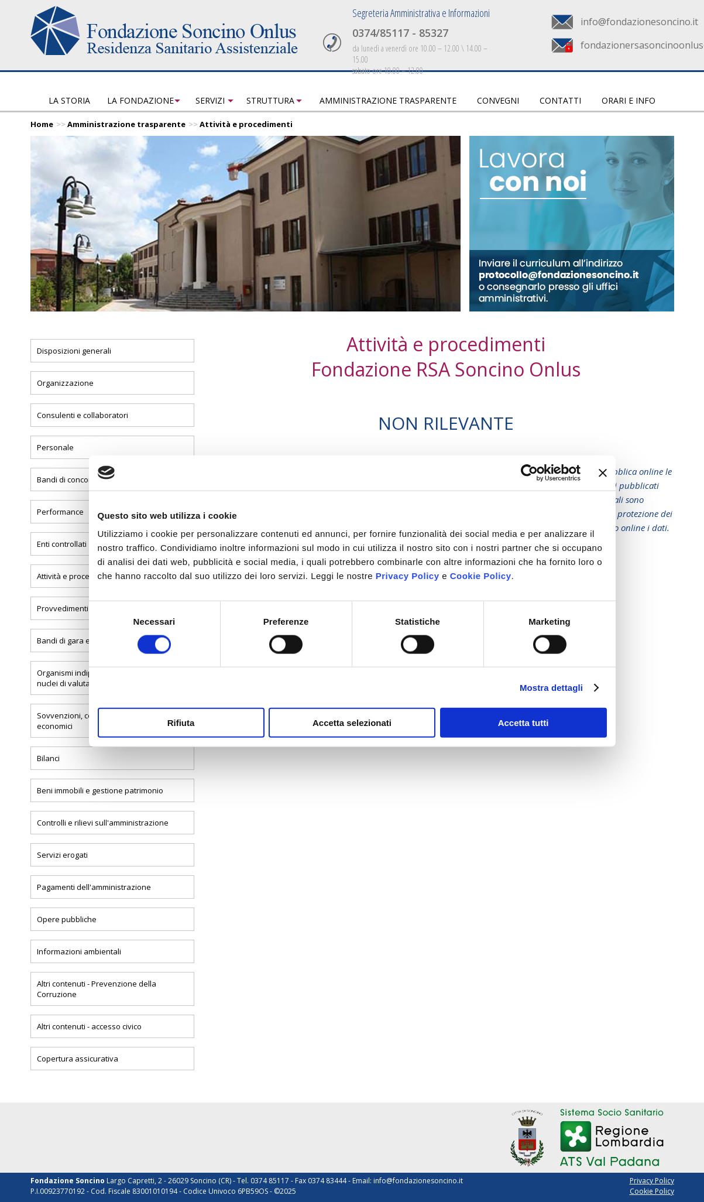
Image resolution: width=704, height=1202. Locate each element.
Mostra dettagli (551, 687)
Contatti (560, 100)
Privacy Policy (407, 576)
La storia (69, 100)
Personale (55, 447)
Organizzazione (65, 383)
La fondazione (140, 100)
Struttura (270, 100)
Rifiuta (181, 723)
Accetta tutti (523, 723)
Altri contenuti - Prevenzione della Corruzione (96, 988)
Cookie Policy (480, 576)
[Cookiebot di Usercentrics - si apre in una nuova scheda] (529, 472)
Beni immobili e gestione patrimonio (100, 790)
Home (41, 124)
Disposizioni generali (74, 350)
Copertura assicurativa (77, 1058)
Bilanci (48, 758)
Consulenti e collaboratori (82, 415)
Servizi (210, 100)
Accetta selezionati (352, 723)
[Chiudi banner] (603, 472)
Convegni (498, 100)
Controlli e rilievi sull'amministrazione (103, 822)
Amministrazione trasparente (388, 100)
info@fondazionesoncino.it (639, 21)
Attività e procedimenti (246, 124)
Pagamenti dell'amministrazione (94, 887)
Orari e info (628, 100)
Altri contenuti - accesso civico (89, 1026)
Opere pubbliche (67, 919)
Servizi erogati (62, 855)
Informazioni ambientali (79, 951)
